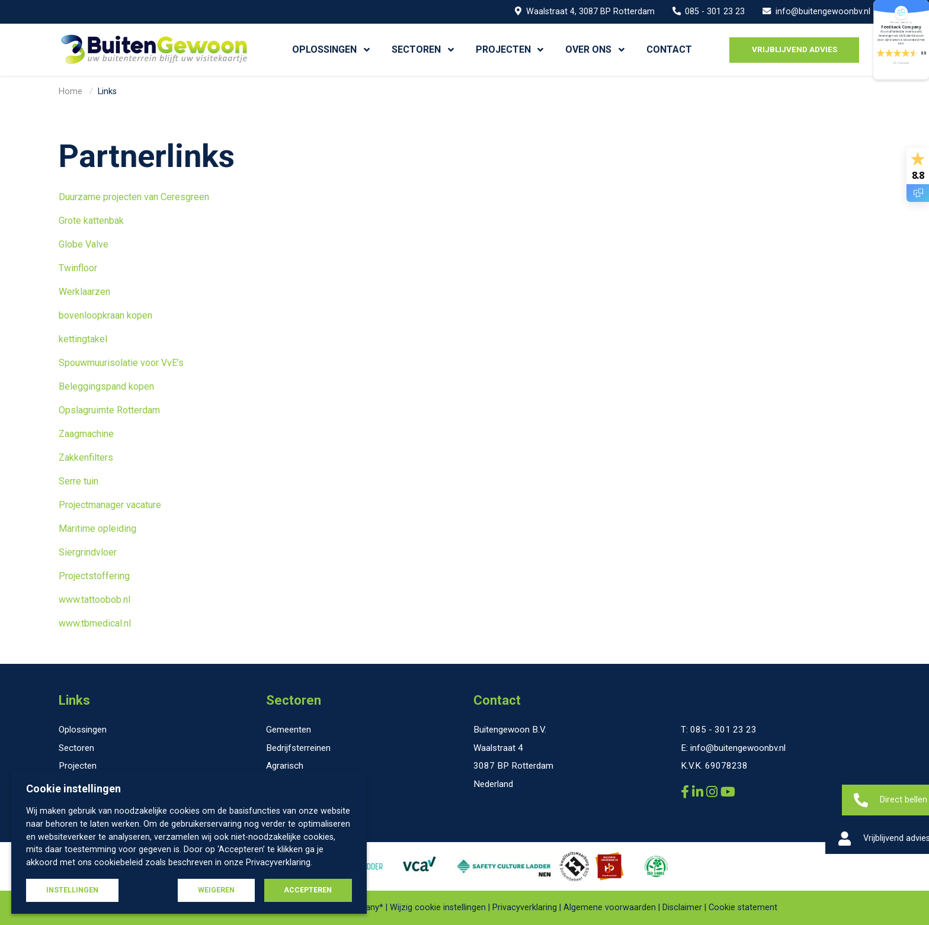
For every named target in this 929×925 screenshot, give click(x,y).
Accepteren (308, 890)
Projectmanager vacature (110, 504)
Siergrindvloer (88, 552)
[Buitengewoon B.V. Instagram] (713, 792)
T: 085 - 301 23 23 (719, 729)
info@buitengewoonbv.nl (816, 12)
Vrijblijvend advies (794, 49)
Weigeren (216, 890)
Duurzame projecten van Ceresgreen (134, 197)
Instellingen (72, 890)
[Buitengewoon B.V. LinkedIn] (699, 792)
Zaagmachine (86, 433)
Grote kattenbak (91, 220)
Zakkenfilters (86, 457)
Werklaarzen (84, 291)
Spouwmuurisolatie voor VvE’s (121, 362)
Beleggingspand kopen (106, 386)
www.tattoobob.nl (94, 599)
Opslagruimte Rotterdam (109, 410)
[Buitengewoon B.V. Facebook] (686, 792)
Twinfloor (78, 268)
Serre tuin (78, 481)
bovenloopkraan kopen (105, 315)
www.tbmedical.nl (95, 623)
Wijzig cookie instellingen (438, 908)
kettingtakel (83, 339)
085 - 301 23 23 (708, 12)
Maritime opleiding (99, 528)
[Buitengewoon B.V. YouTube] (727, 792)
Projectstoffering (94, 576)
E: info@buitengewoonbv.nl (733, 748)
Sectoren (293, 700)
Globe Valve (83, 244)
